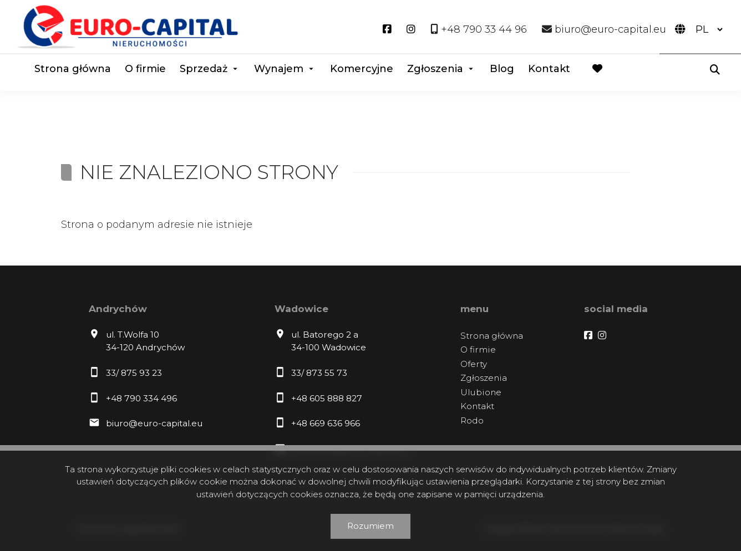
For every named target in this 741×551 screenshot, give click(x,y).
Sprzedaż (203, 69)
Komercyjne (361, 69)
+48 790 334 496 (141, 398)
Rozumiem (370, 526)
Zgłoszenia (435, 69)
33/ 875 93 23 (134, 373)
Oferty (473, 364)
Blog (502, 69)
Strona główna (72, 69)
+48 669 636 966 (325, 423)
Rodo (472, 420)
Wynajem (278, 69)
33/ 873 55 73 (319, 373)
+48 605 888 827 (326, 398)
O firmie (145, 69)
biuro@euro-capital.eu (154, 423)
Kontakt (549, 69)
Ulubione (480, 392)
